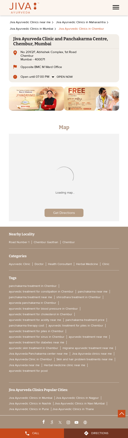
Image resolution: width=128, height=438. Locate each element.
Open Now (65, 76)
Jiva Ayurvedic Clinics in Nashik (30, 403)
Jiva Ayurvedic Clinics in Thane (73, 409)
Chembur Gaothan (46, 242)
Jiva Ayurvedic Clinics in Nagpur (77, 398)
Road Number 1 (19, 242)
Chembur (68, 242)
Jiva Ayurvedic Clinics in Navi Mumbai (79, 403)
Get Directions (64, 213)
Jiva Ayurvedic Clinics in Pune (29, 409)
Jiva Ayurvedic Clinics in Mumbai (30, 398)
